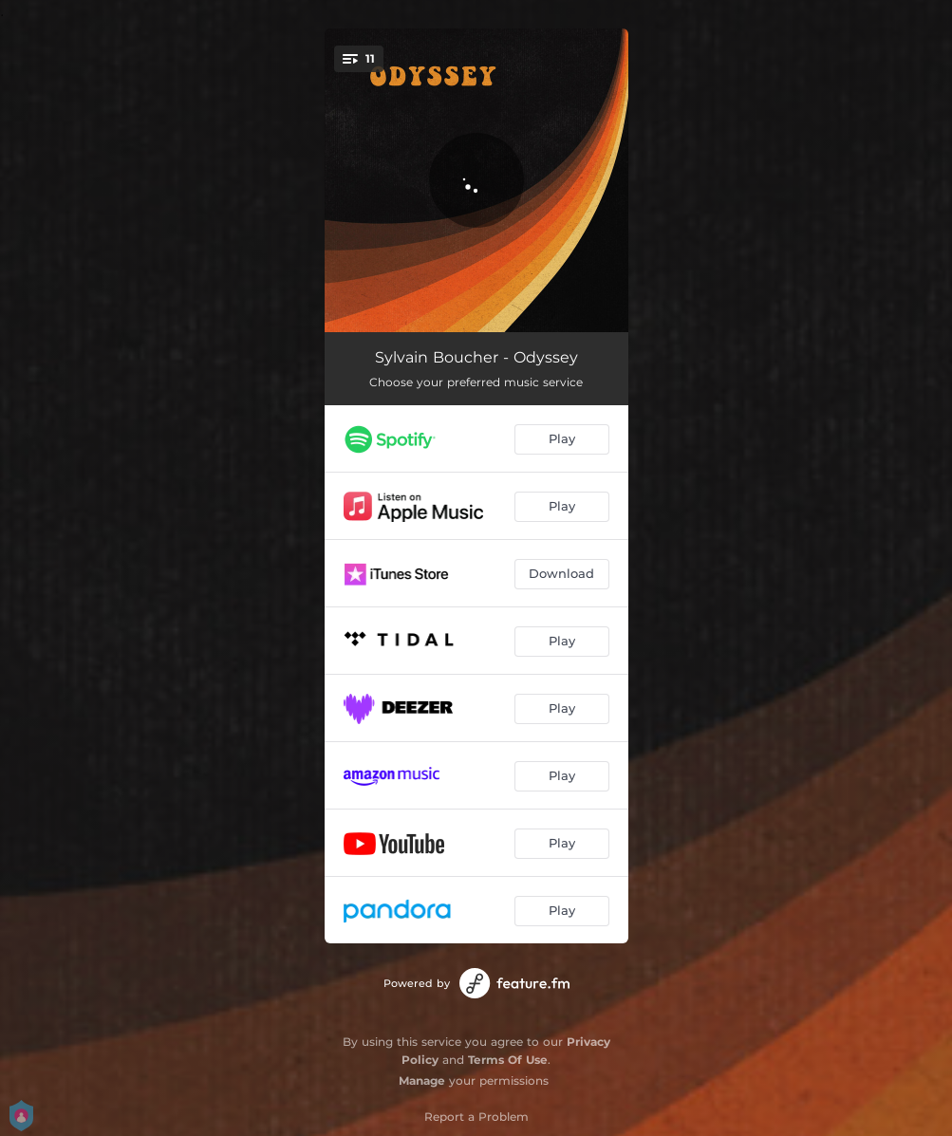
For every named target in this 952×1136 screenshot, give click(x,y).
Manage (422, 1080)
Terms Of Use (508, 1059)
